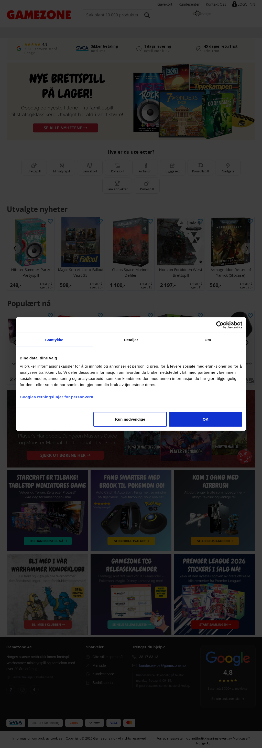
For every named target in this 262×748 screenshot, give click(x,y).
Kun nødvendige (130, 419)
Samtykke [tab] (54, 340)
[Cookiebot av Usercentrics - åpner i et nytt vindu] (220, 325)
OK (206, 419)
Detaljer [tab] (131, 340)
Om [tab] (207, 340)
